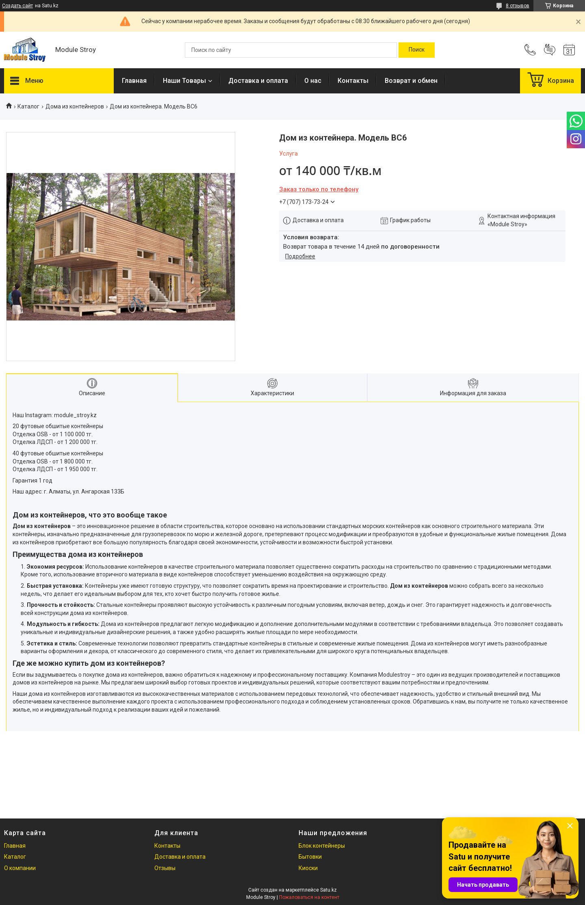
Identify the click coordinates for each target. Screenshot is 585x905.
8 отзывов (517, 6)
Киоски (308, 868)
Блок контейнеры (322, 845)
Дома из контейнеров (75, 106)
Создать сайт (17, 6)
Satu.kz (328, 890)
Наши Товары (184, 80)
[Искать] (417, 50)
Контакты (353, 80)
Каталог (28, 106)
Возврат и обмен (411, 80)
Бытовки (310, 856)
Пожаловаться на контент (309, 897)
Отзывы (165, 868)
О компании (20, 868)
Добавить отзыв (549, 50)
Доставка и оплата (258, 80)
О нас (312, 80)
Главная (134, 80)
